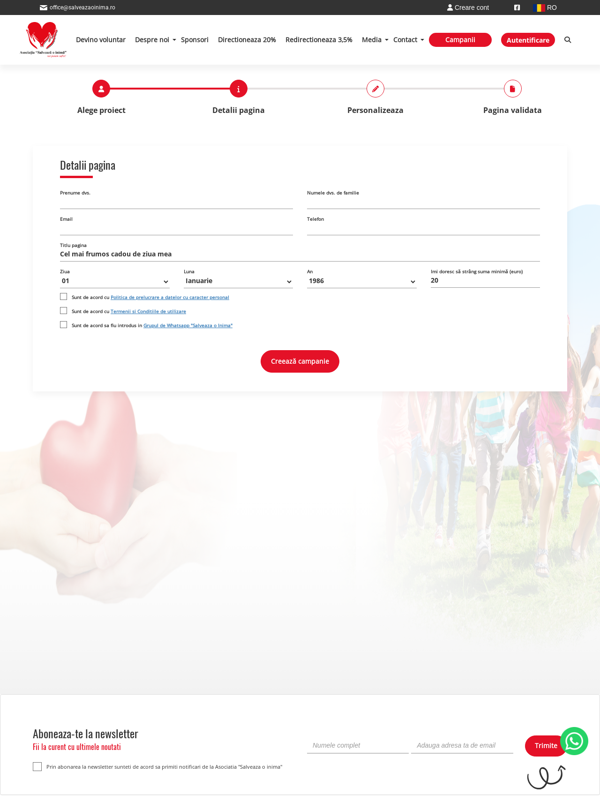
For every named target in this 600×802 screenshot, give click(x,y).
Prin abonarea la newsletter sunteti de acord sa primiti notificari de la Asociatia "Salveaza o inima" (157, 766)
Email (66, 219)
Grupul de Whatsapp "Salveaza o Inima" (187, 325)
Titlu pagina (73, 245)
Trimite (546, 745)
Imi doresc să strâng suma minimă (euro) (477, 271)
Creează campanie (300, 361)
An (310, 271)
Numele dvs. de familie (333, 192)
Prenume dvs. (75, 192)
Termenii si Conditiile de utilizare (148, 311)
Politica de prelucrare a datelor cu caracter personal (170, 297)
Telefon (315, 219)
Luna (189, 271)
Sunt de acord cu (150, 297)
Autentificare (528, 40)
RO (545, 7)
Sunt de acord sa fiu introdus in (152, 325)
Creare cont (468, 7)
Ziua (65, 271)
